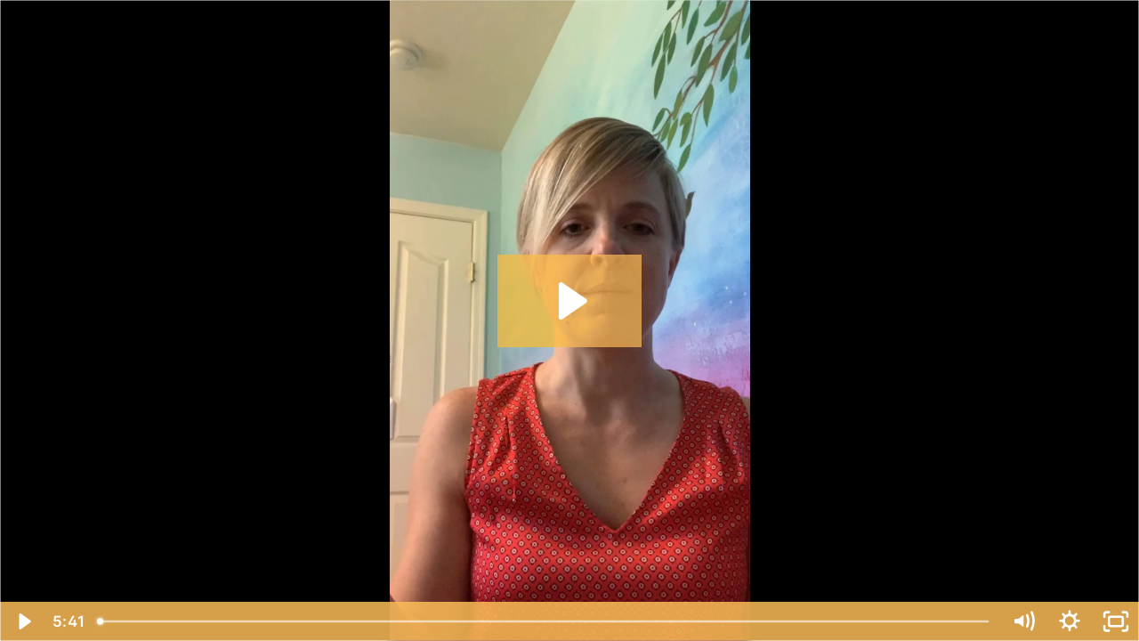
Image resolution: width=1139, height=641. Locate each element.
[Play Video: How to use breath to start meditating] (569, 301)
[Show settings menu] (1069, 621)
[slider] (545, 621)
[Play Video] (23, 621)
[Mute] (1023, 621)
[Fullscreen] (1116, 621)
